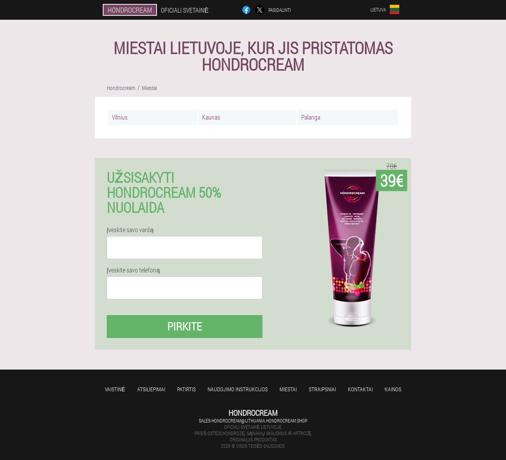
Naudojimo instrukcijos (238, 389)
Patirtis (186, 389)
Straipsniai (322, 389)
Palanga (310, 117)
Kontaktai (360, 389)
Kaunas (211, 117)
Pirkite (184, 326)
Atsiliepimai (151, 389)
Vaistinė (115, 389)
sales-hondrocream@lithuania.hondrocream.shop (253, 420)
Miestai (288, 389)
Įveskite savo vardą (130, 230)
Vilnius (120, 117)
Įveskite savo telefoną (133, 270)
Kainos (393, 389)
